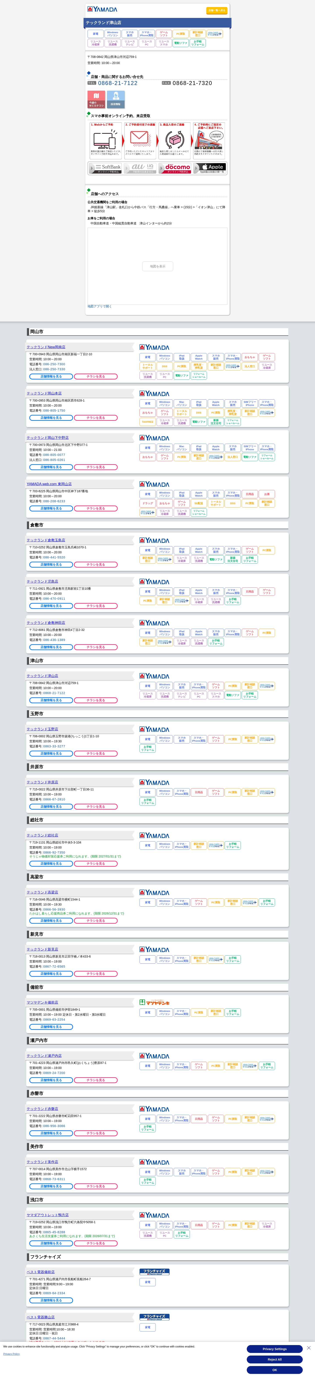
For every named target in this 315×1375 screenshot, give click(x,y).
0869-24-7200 (54, 1073)
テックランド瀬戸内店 (44, 1056)
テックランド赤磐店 (42, 1109)
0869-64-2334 (54, 1293)
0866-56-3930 (54, 909)
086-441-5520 (54, 557)
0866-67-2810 (54, 799)
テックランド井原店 (42, 782)
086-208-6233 (54, 501)
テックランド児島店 (42, 581)
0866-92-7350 (54, 852)
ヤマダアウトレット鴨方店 (48, 1215)
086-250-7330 (54, 369)
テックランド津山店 (42, 676)
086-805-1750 (54, 410)
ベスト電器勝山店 (41, 1317)
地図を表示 (157, 266)
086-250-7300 (54, 364)
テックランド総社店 (42, 835)
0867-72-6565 (54, 966)
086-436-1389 (54, 640)
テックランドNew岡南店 (46, 347)
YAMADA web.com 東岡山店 (49, 484)
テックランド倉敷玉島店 (46, 540)
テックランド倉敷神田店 (46, 623)
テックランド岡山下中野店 (48, 438)
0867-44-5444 (54, 1338)
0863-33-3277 (54, 746)
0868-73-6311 (54, 1179)
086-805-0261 (54, 460)
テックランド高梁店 (42, 892)
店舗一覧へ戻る (216, 10)
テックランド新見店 (42, 949)
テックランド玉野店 (42, 729)
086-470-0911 (54, 598)
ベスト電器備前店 (41, 1272)
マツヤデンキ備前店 (42, 1002)
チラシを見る (96, 376)
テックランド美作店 (42, 1162)
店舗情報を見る (51, 376)
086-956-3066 (54, 1126)
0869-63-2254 (54, 1019)
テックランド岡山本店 (44, 393)
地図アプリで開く (100, 306)
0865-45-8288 (54, 1232)
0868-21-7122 (118, 83)
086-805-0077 (54, 455)
